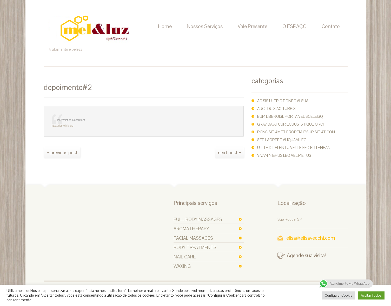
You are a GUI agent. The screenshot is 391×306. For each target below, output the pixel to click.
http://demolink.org (63, 125)
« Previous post (62, 152)
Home (165, 26)
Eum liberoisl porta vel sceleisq (290, 116)
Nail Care (185, 257)
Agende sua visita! (306, 255)
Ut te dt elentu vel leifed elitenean (293, 147)
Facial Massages (193, 238)
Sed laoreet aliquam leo (282, 139)
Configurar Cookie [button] (338, 295)
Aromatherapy (191, 229)
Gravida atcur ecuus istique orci (290, 124)
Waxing (182, 266)
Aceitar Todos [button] (371, 295)
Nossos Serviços (205, 26)
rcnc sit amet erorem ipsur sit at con (296, 131)
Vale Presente (252, 26)
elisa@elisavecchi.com (310, 238)
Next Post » (229, 152)
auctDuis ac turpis (276, 108)
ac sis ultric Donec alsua (282, 100)
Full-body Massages (198, 219)
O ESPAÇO (294, 26)
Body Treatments (195, 247)
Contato (331, 26)
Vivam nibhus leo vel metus (284, 155)
